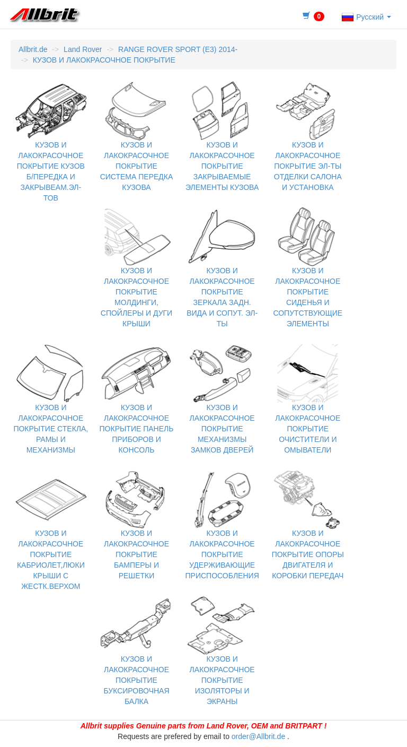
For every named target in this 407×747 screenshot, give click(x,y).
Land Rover (83, 49)
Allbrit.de (33, 49)
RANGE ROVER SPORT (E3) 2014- (177, 49)
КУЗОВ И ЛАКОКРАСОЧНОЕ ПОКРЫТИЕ (104, 60)
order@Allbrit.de (258, 736)
